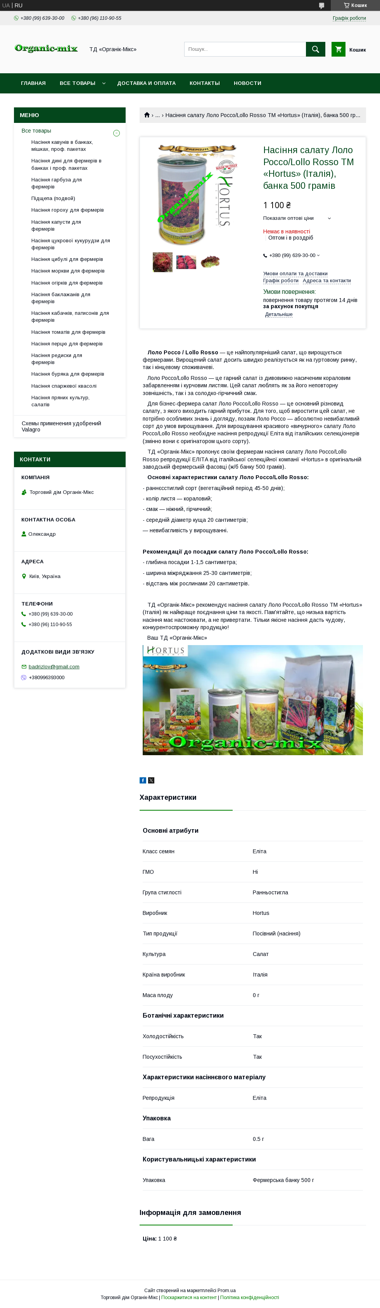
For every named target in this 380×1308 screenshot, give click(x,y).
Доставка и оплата (146, 83)
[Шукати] (315, 49)
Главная (33, 83)
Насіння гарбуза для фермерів (56, 183)
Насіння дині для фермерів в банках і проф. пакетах (66, 164)
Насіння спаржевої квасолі (64, 386)
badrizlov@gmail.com (54, 667)
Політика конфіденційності (249, 1297)
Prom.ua (227, 1290)
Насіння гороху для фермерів (67, 210)
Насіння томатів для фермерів (68, 332)
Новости (247, 83)
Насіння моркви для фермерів (68, 271)
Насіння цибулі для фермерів (67, 259)
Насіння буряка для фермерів (67, 374)
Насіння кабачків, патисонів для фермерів (70, 316)
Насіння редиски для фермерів (56, 358)
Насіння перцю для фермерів (67, 344)
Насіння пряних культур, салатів (60, 401)
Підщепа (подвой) (53, 198)
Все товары (77, 83)
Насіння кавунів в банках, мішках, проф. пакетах (62, 145)
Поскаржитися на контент (189, 1297)
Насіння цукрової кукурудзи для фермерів (70, 244)
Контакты (205, 83)
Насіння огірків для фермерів (67, 283)
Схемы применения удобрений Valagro (61, 426)
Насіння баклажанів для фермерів (60, 298)
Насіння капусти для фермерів (56, 225)
